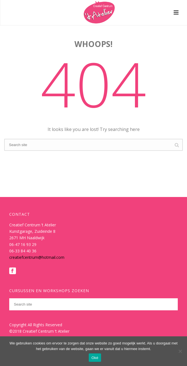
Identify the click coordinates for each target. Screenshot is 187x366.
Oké (95, 358)
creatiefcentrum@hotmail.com (36, 257)
